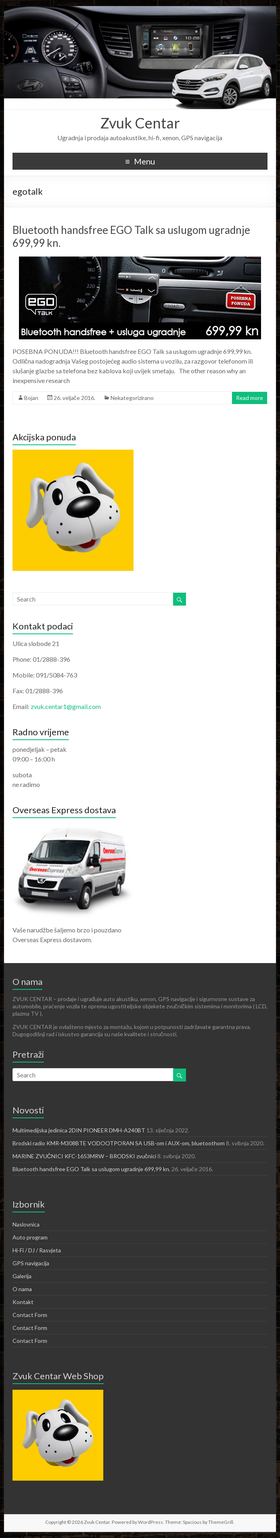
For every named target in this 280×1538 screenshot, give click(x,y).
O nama (22, 1289)
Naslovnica (26, 1224)
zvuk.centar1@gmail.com (66, 706)
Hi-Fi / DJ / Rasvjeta (37, 1250)
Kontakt (23, 1301)
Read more (249, 397)
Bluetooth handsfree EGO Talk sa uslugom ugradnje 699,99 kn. (91, 1169)
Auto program (30, 1237)
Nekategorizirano (132, 397)
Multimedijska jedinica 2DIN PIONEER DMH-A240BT (79, 1130)
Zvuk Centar (140, 123)
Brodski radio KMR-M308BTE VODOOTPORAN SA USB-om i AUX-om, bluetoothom (119, 1143)
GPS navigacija (31, 1263)
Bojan (31, 397)
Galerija (22, 1276)
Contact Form (30, 1314)
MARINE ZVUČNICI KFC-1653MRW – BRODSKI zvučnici (84, 1156)
